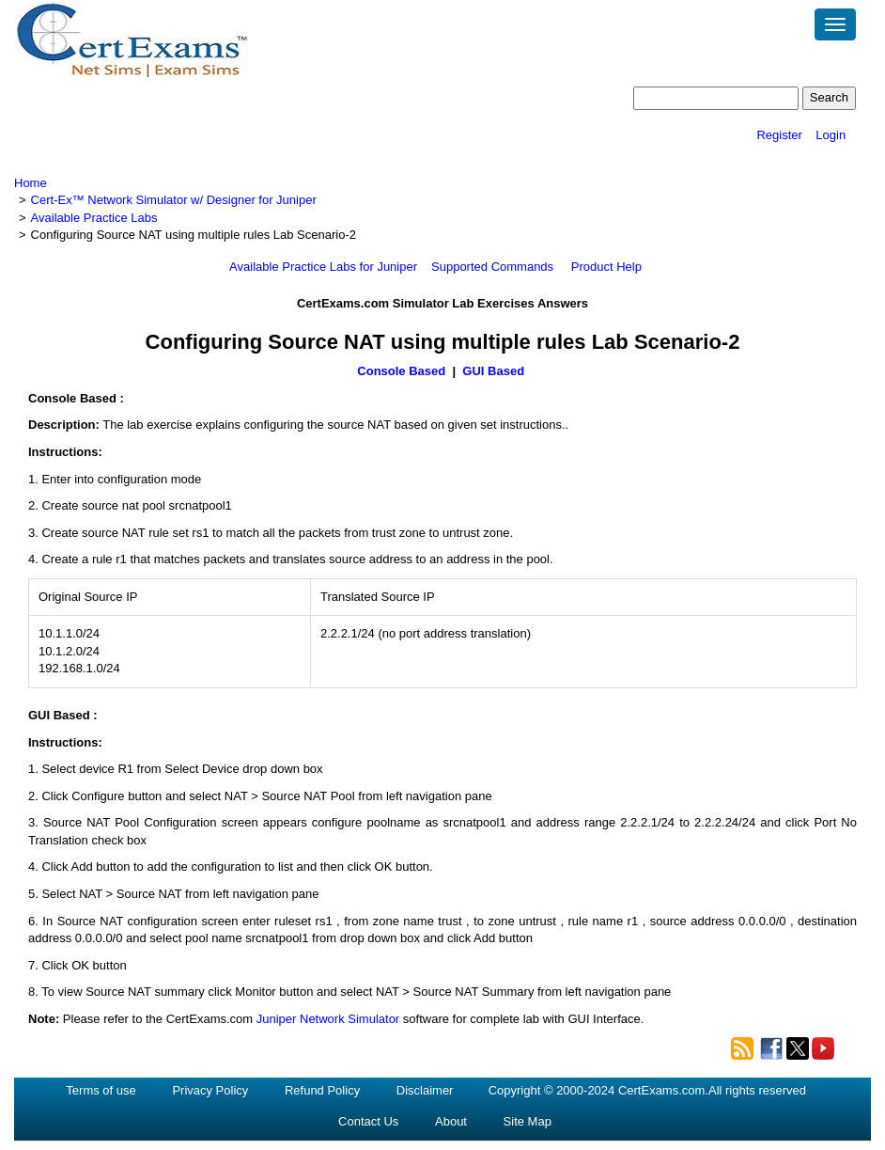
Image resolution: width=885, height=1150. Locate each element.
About (451, 1121)
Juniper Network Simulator (327, 1019)
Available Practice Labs (94, 218)
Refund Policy (322, 1090)
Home (30, 183)
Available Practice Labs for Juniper (323, 267)
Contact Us (368, 1121)
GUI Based (494, 371)
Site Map (527, 1121)
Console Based (401, 371)
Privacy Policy (210, 1090)
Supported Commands (492, 267)
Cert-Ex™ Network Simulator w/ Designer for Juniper (174, 200)
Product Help (606, 267)
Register (778, 135)
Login (830, 135)
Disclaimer (425, 1090)
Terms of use (100, 1090)
